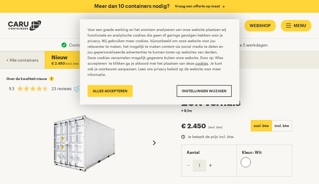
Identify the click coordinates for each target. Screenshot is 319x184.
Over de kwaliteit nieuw (30, 78)
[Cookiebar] (159, 61)
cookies (201, 63)
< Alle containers (22, 59)
